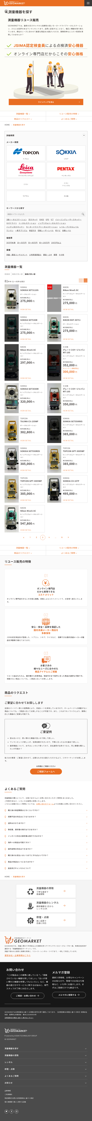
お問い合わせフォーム (45, 804)
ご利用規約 (8, 1094)
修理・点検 (10, 1069)
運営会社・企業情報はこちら (18, 955)
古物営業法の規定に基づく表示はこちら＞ (19, 1018)
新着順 (7, 274)
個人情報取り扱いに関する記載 (15, 1102)
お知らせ (8, 1082)
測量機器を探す (12, 1048)
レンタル (9, 1062)
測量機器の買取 (12, 1055)
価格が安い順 (30, 274)
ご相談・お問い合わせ (27, 995)
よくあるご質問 (12, 1075)
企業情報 (8, 1091)
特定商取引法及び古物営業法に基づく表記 (19, 1098)
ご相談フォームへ (46, 771)
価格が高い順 (17, 274)
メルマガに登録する (69, 994)
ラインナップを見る (46, 102)
